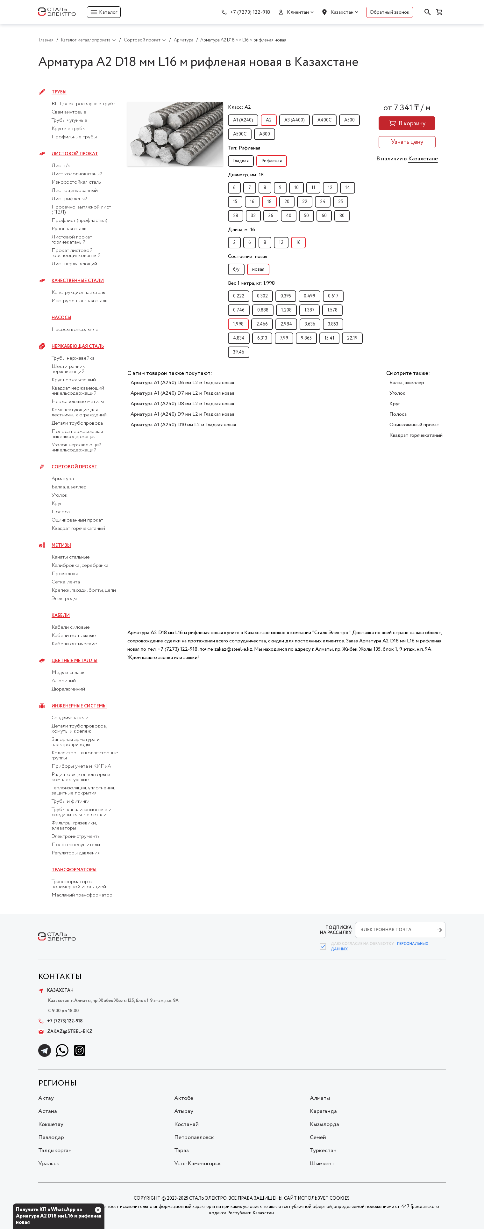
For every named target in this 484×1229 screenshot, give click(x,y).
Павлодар (51, 1137)
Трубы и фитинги (70, 801)
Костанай (186, 1124)
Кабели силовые (71, 627)
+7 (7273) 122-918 (250, 12)
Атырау (183, 1111)
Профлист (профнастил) (79, 220)
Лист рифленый (70, 198)
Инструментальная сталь (79, 301)
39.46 (238, 352)
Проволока (65, 573)
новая (258, 269)
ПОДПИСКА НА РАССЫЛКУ (336, 930)
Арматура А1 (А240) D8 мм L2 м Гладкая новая (182, 403)
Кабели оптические (74, 644)
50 (306, 216)
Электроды (64, 598)
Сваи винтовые (69, 112)
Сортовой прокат (74, 467)
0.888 (262, 310)
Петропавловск (194, 1137)
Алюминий (64, 681)
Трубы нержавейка (73, 358)
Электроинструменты (76, 836)
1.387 (309, 310)
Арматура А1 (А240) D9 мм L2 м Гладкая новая (182, 414)
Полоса (61, 512)
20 (286, 202)
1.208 (286, 310)
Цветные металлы (74, 661)
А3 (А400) (294, 120)
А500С (239, 134)
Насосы (61, 318)
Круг (57, 503)
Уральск (48, 1164)
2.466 (262, 324)
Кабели (61, 615)
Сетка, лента (66, 582)
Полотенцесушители (76, 844)
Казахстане (423, 159)
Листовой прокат (75, 154)
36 (270, 216)
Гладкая (241, 161)
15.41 (329, 338)
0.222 (238, 296)
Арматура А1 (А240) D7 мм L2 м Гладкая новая (182, 393)
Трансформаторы (74, 870)
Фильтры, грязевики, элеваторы (74, 826)
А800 (264, 134)
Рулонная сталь (69, 228)
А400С (324, 120)
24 (322, 202)
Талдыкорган (55, 1150)
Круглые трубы (69, 128)
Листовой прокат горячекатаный (72, 240)
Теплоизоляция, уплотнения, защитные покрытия (83, 791)
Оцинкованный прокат (77, 520)
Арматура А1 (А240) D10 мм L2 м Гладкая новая (183, 424)
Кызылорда (324, 1124)
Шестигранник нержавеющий (68, 369)
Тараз (181, 1150)
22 (304, 202)
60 (324, 216)
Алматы (320, 1098)
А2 (269, 120)
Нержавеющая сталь (78, 346)
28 (235, 216)
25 (340, 202)
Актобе (183, 1098)
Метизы (61, 545)
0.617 (333, 296)
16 (252, 202)
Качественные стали (78, 281)
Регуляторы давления (76, 853)
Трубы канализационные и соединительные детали (81, 812)
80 (342, 216)
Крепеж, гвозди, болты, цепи (84, 590)
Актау (46, 1098)
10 (296, 188)
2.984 (286, 324)
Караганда (323, 1111)
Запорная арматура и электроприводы (76, 742)
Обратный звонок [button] (389, 12)
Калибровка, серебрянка (80, 565)
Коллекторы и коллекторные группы (85, 755)
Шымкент (322, 1164)
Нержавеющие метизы (78, 401)
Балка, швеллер (69, 487)
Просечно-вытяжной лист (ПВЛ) (81, 210)
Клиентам (298, 12)
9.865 (306, 338)
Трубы (59, 92)
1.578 (332, 310)
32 (253, 216)
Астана (47, 1111)
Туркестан (323, 1150)
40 (288, 216)
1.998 (238, 324)
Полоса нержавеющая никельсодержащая (77, 434)
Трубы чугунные (69, 120)
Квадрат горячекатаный (78, 528)
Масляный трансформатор (82, 895)
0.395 (286, 296)
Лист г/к (61, 165)
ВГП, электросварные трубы (84, 103)
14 (347, 188)
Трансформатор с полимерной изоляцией (79, 884)
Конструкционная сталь (78, 292)
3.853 (333, 324)
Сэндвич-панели (70, 718)
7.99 (284, 338)
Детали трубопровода (77, 423)
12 (330, 188)
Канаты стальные (71, 557)
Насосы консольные (75, 329)
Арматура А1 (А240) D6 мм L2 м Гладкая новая (182, 382)
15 (235, 202)
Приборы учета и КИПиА (81, 766)
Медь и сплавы (68, 672)
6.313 (262, 338)
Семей (318, 1137)
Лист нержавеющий (74, 264)
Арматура (63, 478)
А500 (349, 120)
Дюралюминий (68, 689)
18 (269, 202)
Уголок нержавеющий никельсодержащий (77, 448)
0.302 (262, 296)
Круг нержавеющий (74, 380)
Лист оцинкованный (75, 190)
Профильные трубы (74, 137)
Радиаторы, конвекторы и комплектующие (81, 777)
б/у (236, 269)
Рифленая (271, 161)
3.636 (310, 324)
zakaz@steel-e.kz (65, 1032)
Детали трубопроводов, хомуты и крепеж (79, 729)
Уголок (60, 495)
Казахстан (342, 12)
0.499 (309, 296)
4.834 (239, 338)
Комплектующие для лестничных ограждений (79, 412)
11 (313, 188)
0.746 (239, 310)
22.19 (352, 338)
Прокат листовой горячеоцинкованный (76, 253)
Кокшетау (50, 1124)
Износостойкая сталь (76, 182)
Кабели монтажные (74, 635)
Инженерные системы (79, 706)
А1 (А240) (243, 120)
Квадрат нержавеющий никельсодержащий (78, 391)
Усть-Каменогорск (197, 1164)
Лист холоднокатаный (77, 174)
